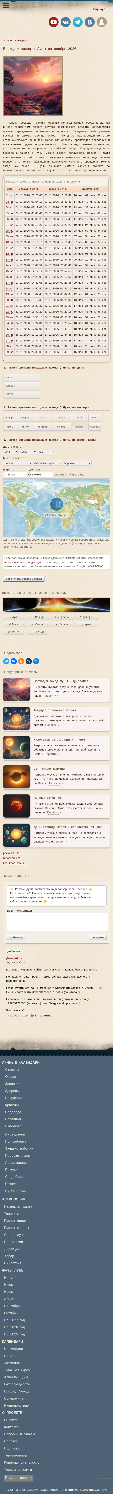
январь (9, 417)
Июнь (8, 1285)
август (25, 427)
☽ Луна (13, 617)
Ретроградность (17, 1384)
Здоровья (13, 1091)
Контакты (11, 1427)
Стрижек (12, 1070)
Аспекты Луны (16, 1377)
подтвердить (36, 562)
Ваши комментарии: (57, 920)
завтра (9, 394)
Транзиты (12, 1214)
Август (9, 1299)
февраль (25, 417)
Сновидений (15, 1134)
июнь (95, 417)
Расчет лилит (15, 1221)
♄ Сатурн (62, 624)
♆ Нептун (13, 631)
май (79, 417)
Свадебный (14, 1177)
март (43, 417)
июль (10, 427)
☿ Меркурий (62, 617)
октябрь (61, 427)
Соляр (9, 1235)
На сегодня (13, 1349)
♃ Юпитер (37, 624)
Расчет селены (16, 1228)
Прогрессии (13, 1242)
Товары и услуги (18, 1470)
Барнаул (99, 9)
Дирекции (12, 1249)
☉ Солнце (38, 617)
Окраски (11, 1077)
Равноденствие (16, 1405)
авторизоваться (14, 562)
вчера (8, 377)
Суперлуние (13, 1398)
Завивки (11, 1084)
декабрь (95, 427)
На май (10, 1278)
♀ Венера (86, 617)
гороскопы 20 (12, 858)
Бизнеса (11, 1184)
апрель (61, 417)
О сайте (11, 1420)
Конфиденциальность (21, 1462)
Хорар (9, 1256)
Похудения (14, 1098)
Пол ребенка (15, 1141)
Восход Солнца (17, 1391)
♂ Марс (14, 624)
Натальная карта (18, 1207)
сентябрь (43, 427)
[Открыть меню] (6, 5)
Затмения (12, 1363)
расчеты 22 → (13, 853)
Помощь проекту (19, 1478)
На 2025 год (14, 1334)
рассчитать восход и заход (24, 578)
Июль (8, 1292)
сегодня (10, 385)
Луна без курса (17, 1370)
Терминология (15, 1455)
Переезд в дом (18, 1156)
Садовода (13, 1112)
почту (71, 897)
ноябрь (79, 427)
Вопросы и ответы (19, 1434)
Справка (11, 1441)
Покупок (11, 1170)
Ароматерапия (17, 1163)
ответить (45, 1015)
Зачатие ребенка (19, 1148)
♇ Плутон (38, 631)
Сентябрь (12, 1306)
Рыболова (13, 1126)
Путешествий (16, 1191)
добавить (16, 937)
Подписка (12, 1448)
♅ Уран (86, 624)
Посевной (13, 1119)
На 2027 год (14, 1320)
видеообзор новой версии (69, 889)
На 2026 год (14, 1327)
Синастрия (13, 1263)
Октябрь (11, 1313)
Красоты (12, 1105)
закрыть (98, 937)
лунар (22, 1235)
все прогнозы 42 (14, 863)
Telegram (86, 897)
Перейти (50, 695)
